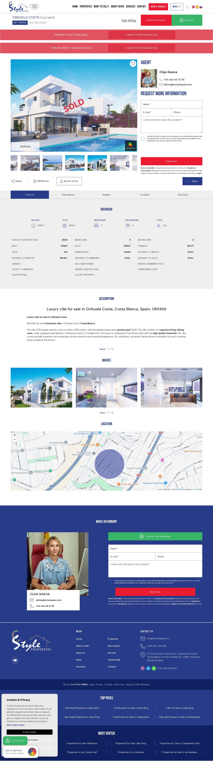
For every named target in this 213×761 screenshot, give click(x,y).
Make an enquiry (156, 20)
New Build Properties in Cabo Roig (82, 717)
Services (130, 6)
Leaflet (159, 489)
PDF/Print (41, 181)
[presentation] (156, 150)
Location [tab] (145, 194)
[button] (106, 412)
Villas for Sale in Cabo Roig (179, 708)
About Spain (117, 6)
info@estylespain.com (158, 638)
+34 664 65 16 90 (171, 80)
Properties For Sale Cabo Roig (131, 744)
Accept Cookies (29, 731)
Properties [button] (86, 6)
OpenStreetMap (178, 489)
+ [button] (15, 435)
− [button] (15, 440)
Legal (91, 684)
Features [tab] (29, 194)
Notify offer (69, 181)
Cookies (109, 684)
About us (81, 653)
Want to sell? (101, 6)
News (79, 659)
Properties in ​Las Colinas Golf (82, 753)
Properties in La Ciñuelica (131, 753)
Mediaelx (145, 684)
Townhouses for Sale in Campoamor (131, 717)
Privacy (99, 684)
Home (75, 6)
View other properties (142, 34)
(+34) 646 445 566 (167, 668)
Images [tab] (106, 194)
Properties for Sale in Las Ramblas (180, 753)
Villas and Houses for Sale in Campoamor (180, 717)
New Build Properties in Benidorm (82, 708)
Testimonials (114, 659)
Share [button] (16, 181)
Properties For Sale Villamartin (82, 744)
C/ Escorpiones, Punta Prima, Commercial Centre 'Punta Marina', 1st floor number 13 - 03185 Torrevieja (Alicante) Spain (173, 657)
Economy (183, 194)
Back (192, 181)
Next (134, 105)
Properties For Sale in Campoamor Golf (180, 744)
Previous (14, 105)
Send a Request (158, 6)
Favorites (81, 666)
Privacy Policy (165, 139)
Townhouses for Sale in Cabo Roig (131, 708)
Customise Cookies (29, 739)
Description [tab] (68, 194)
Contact (141, 6)
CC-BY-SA (197, 489)
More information (16, 724)
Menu (177, 6)
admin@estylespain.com (175, 85)
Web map (119, 684)
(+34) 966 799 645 (156, 646)
